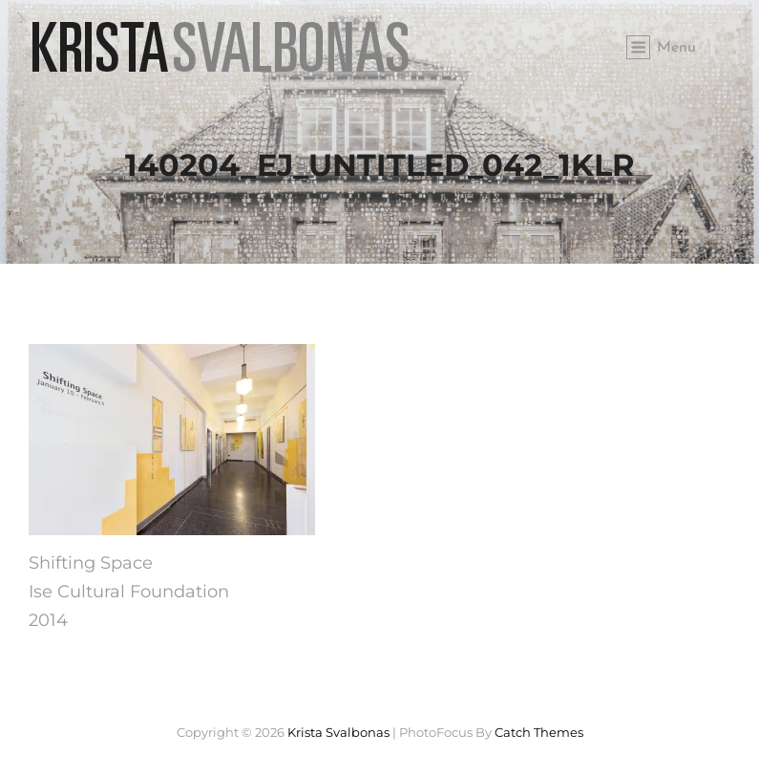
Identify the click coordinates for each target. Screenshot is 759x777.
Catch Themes (539, 732)
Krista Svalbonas (338, 732)
